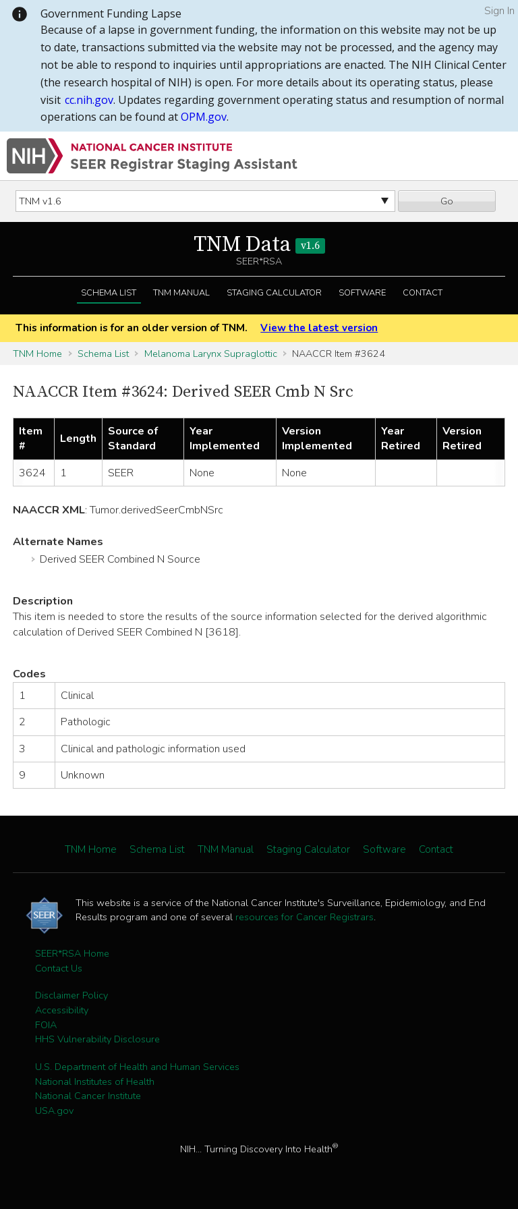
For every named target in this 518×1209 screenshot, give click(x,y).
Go (446, 201)
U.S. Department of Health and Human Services (137, 1066)
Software (362, 293)
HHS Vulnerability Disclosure (97, 1039)
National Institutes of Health (94, 1081)
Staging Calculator (274, 293)
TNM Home (37, 353)
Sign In (499, 10)
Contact (422, 293)
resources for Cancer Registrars (304, 917)
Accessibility (61, 1010)
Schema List (108, 293)
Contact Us (58, 968)
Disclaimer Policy (71, 995)
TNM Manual (181, 293)
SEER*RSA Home (72, 953)
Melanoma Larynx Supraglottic (210, 353)
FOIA (46, 1025)
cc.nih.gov (89, 99)
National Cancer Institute (88, 1095)
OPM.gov (204, 116)
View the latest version (319, 328)
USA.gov (54, 1110)
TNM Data (259, 244)
